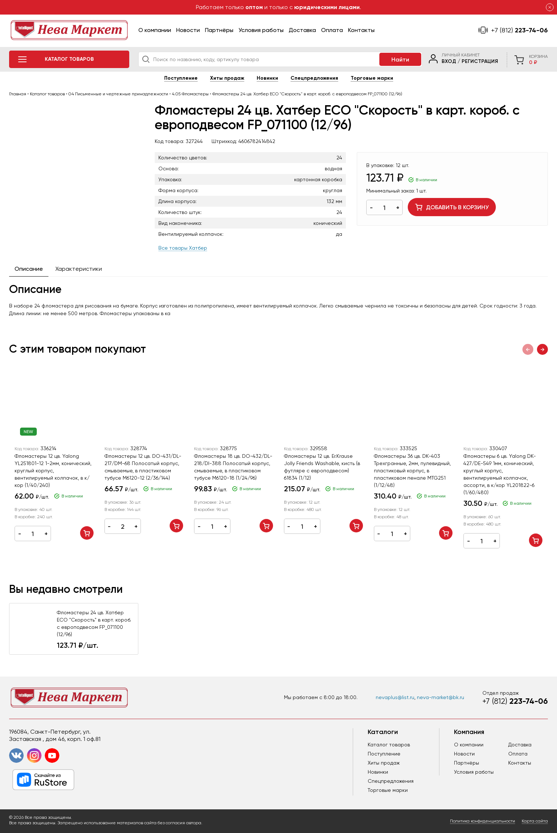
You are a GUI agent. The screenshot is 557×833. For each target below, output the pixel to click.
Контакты (361, 30)
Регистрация (480, 61)
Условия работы (261, 30)
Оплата (332, 30)
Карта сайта (535, 821)
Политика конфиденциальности (482, 821)
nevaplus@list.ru (395, 697)
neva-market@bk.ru (440, 697)
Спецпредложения (314, 78)
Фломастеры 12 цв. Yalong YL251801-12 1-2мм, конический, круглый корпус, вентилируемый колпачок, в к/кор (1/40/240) (53, 470)
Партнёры (219, 30)
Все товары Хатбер (182, 248)
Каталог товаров (389, 744)
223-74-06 (519, 30)
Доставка (302, 30)
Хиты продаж (227, 78)
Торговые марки (372, 78)
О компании (154, 30)
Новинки (267, 78)
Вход (449, 61)
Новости (188, 30)
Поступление (181, 78)
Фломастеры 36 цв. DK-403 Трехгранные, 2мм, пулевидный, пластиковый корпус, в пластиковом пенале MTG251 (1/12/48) (412, 470)
